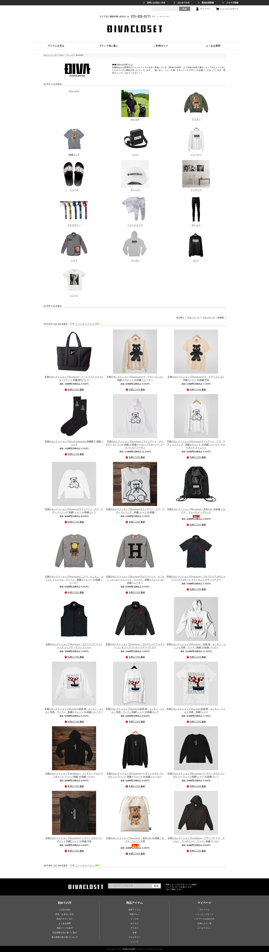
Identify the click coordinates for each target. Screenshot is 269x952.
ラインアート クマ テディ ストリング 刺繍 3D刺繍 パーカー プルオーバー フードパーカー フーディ (135, 444)
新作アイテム (134, 909)
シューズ (74, 190)
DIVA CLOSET (129, 949)
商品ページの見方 (65, 928)
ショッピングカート (229, 9)
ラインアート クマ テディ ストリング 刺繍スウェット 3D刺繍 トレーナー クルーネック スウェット (196, 444)
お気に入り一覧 (204, 923)
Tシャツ (74, 295)
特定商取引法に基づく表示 (65, 932)
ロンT (196, 260)
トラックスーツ (135, 225)
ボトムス (196, 225)
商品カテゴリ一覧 (50, 55)
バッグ (135, 154)
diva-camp (74, 91)
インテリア (196, 190)
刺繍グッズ (74, 154)
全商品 (61, 55)
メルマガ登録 (232, 2)
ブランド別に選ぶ (108, 45)
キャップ (135, 190)
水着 (134, 932)
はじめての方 (183, 2)
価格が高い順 (208, 317)
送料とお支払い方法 (156, 2)
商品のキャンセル (65, 918)
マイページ (205, 9)
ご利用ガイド (161, 45)
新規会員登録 (208, 2)
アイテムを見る (56, 45)
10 (91, 324)
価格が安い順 (193, 317)
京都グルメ (134, 914)
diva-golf (135, 119)
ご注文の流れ (65, 909)
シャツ (74, 260)
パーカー (135, 260)
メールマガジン (204, 928)
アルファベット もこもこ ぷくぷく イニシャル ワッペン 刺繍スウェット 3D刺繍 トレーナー (135, 579)
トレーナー (196, 154)
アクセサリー (74, 225)
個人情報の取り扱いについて (64, 937)
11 (94, 324)
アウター (196, 119)
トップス (134, 918)
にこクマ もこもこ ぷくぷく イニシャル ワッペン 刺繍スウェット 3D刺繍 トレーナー (74, 579)
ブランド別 (69, 55)
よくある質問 (213, 45)
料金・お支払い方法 (64, 914)
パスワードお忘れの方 (204, 918)
